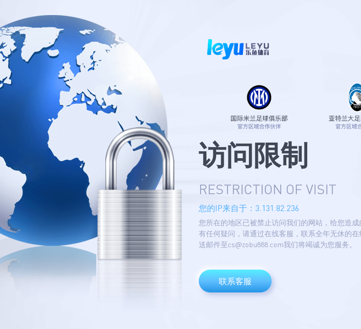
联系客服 (235, 281)
